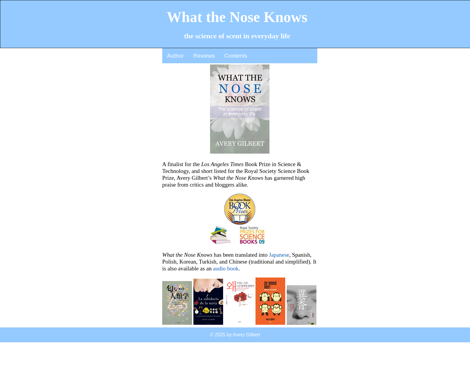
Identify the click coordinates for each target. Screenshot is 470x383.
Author (175, 56)
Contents (235, 56)
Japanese (279, 255)
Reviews (204, 56)
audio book (226, 268)
